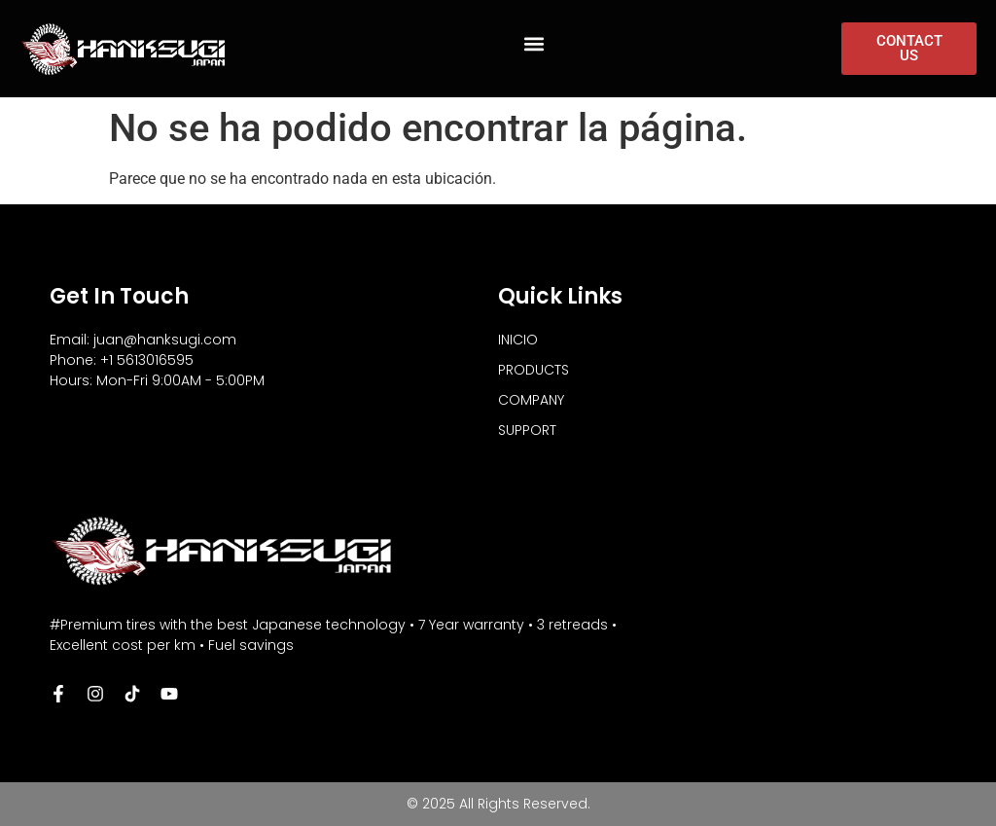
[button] (534, 44)
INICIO (518, 339)
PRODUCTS (533, 369)
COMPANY (531, 400)
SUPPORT (527, 430)
